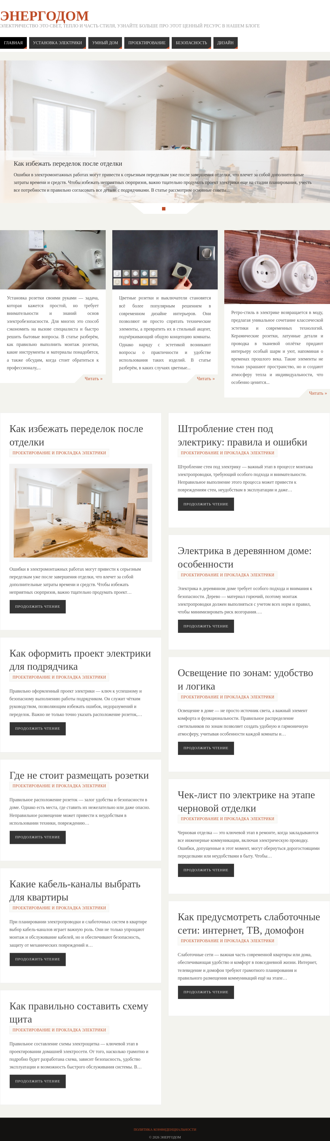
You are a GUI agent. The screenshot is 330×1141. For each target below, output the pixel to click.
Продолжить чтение (37, 607)
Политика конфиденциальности (165, 1130)
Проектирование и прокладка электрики (59, 453)
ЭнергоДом (44, 16)
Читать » (94, 378)
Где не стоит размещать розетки (79, 773)
